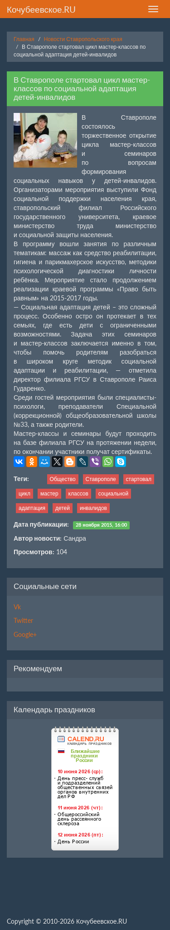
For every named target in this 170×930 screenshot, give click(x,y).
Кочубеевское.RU (41, 9)
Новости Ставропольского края (83, 39)
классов (78, 493)
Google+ (25, 634)
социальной (113, 493)
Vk (17, 607)
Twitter (23, 620)
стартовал (138, 479)
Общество (63, 479)
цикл (24, 493)
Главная (24, 39)
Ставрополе (101, 479)
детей (62, 508)
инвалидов (93, 508)
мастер (49, 493)
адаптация (32, 508)
